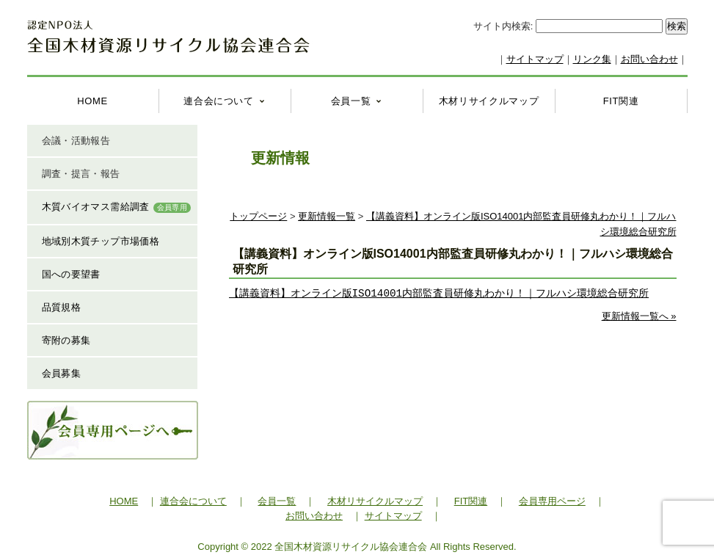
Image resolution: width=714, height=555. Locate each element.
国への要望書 (71, 274)
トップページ (258, 216)
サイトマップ (535, 59)
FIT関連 (621, 100)
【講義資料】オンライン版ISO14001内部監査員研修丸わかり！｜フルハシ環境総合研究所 (439, 293)
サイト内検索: (504, 26)
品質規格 (61, 307)
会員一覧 (351, 100)
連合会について (218, 100)
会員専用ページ (552, 501)
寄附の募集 (66, 340)
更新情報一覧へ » (639, 316)
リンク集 (592, 59)
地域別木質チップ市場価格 (101, 241)
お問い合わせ (649, 59)
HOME (92, 100)
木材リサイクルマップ (489, 100)
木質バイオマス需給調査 (117, 207)
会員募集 (61, 373)
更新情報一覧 (326, 216)
